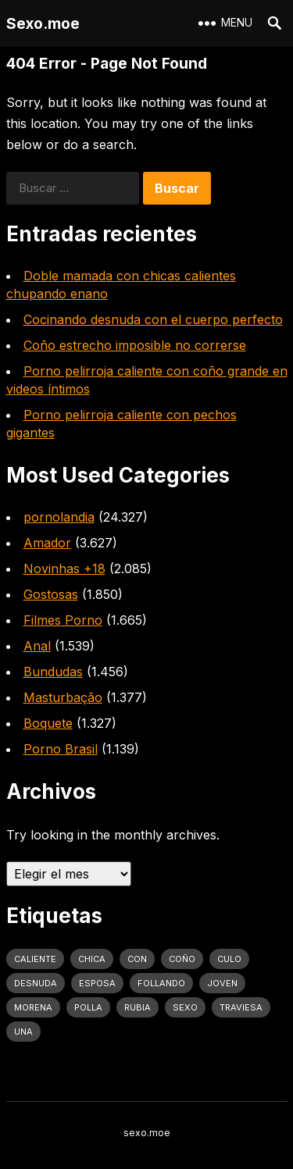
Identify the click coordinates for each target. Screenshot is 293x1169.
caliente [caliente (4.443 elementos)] (35, 958)
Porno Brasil (60, 749)
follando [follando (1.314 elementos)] (161, 983)
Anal (37, 646)
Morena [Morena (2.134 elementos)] (33, 1007)
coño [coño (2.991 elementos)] (182, 958)
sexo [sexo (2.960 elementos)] (185, 1007)
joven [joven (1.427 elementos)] (222, 983)
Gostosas (50, 594)
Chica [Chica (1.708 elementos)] (91, 958)
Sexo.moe (43, 23)
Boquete (48, 723)
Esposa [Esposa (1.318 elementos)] (97, 983)
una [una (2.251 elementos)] (23, 1031)
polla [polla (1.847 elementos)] (88, 1007)
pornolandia (59, 517)
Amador (47, 543)
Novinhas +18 (64, 568)
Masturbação (62, 697)
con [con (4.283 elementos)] (137, 958)
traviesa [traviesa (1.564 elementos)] (241, 1007)
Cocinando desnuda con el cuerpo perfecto (153, 319)
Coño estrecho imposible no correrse (134, 345)
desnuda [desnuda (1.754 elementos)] (35, 983)
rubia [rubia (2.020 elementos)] (137, 1007)
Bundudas (53, 671)
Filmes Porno (62, 620)
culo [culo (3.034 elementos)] (229, 958)
